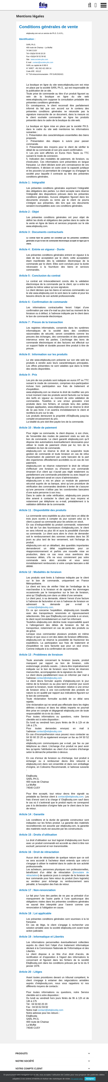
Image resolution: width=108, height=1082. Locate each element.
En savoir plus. (77, 1078)
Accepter (90, 1078)
